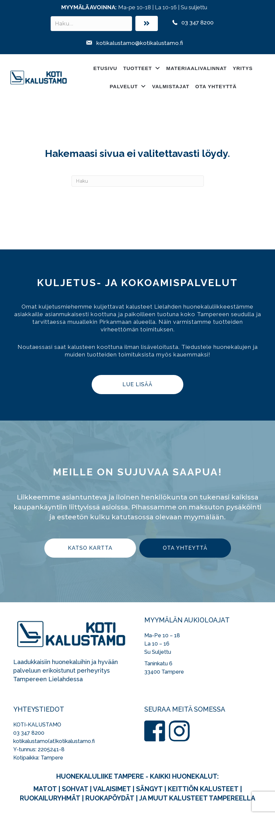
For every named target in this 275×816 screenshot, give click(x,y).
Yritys (242, 68)
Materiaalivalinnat (196, 68)
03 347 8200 (28, 733)
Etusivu (105, 68)
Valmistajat (170, 86)
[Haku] (137, 181)
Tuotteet (137, 68)
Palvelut (124, 86)
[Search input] (91, 23)
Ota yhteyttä (216, 86)
